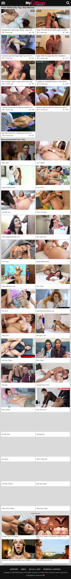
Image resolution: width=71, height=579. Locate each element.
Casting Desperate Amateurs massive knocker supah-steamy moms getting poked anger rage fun (18, 107)
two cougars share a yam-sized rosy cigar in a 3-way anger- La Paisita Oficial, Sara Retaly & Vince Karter (18, 82)
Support (14, 569)
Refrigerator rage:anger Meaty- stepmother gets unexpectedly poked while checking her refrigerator (18, 30)
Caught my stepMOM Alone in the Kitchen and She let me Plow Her (52, 82)
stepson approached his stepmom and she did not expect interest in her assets (52, 107)
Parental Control (52, 569)
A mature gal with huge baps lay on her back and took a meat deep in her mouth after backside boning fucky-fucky (18, 56)
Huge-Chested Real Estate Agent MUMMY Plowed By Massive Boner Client (52, 30)
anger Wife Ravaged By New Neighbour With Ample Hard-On (52, 56)
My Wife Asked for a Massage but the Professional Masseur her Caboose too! (18, 133)
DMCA (23, 569)
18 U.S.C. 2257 (34, 569)
